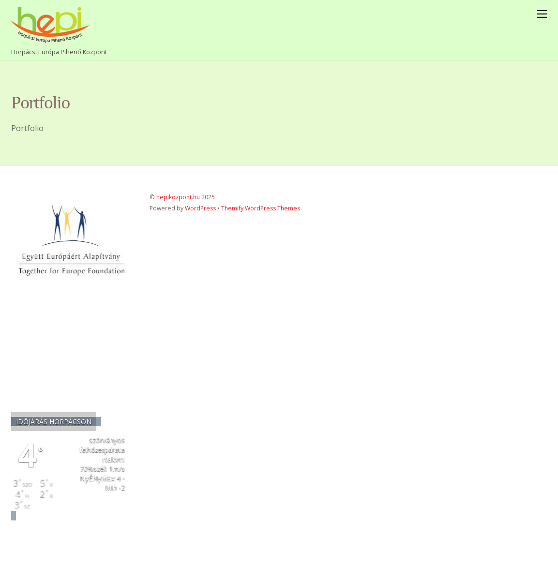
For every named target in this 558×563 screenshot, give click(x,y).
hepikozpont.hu (178, 197)
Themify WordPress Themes (260, 208)
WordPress (200, 208)
